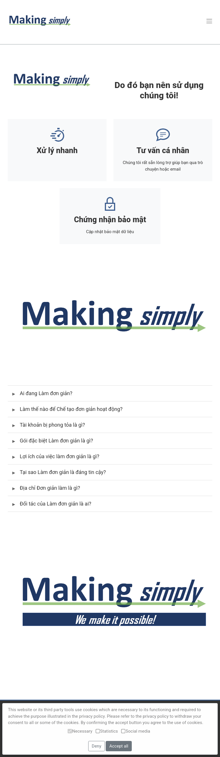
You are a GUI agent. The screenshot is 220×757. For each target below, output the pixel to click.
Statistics (107, 731)
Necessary (80, 731)
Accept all (118, 746)
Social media (135, 731)
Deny (96, 746)
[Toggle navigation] (209, 21)
